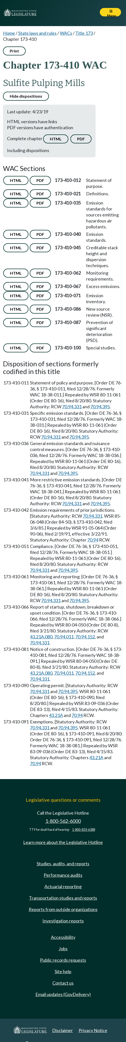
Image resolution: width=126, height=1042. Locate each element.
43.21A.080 (41, 636)
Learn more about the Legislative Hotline (63, 842)
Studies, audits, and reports (63, 863)
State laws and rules (37, 33)
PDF (81, 138)
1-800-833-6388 (83, 830)
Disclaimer (62, 1030)
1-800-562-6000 (63, 821)
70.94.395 (100, 406)
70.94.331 (72, 406)
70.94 (92, 539)
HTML (56, 138)
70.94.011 (64, 636)
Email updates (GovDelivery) (63, 994)
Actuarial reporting (63, 886)
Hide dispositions (26, 96)
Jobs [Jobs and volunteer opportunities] (63, 948)
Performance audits (63, 875)
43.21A (56, 715)
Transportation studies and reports (63, 898)
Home (9, 33)
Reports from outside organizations (63, 909)
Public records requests (63, 960)
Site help (63, 971)
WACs (66, 33)
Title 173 (84, 33)
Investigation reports (63, 920)
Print (14, 50)
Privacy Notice (93, 1030)
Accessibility (63, 937)
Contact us (63, 983)
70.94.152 (85, 636)
